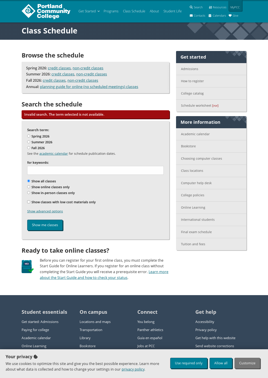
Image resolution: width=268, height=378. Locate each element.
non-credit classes (88, 68)
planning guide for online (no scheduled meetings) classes (89, 86)
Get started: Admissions (40, 321)
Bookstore (188, 146)
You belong (145, 321)
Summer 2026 (39, 142)
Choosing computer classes (201, 158)
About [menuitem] (154, 11)
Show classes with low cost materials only (61, 202)
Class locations (192, 170)
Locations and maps (95, 321)
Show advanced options (45, 211)
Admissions (189, 69)
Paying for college (35, 329)
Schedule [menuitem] (134, 11)
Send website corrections (214, 346)
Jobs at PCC (146, 346)
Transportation (91, 329)
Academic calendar (195, 134)
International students (198, 219)
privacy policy (133, 369)
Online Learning (193, 207)
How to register (192, 81)
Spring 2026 (38, 136)
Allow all (221, 363)
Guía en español (149, 338)
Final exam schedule (196, 232)
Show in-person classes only (51, 193)
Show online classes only (48, 187)
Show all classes (41, 181)
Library (85, 338)
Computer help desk (196, 183)
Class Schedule (49, 30)
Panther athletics (150, 329)
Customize (247, 363)
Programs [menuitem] (111, 11)
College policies (192, 195)
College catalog (192, 93)
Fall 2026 (36, 148)
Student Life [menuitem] (172, 11)
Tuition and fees (193, 244)
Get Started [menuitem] (87, 11)
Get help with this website (215, 338)
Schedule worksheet (200, 105)
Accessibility (204, 321)
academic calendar (53, 153)
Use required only (189, 363)
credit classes (59, 68)
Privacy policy (206, 329)
